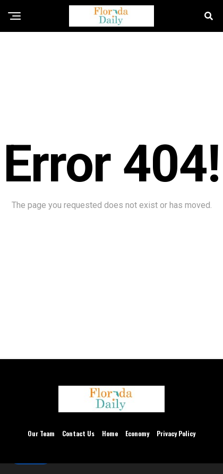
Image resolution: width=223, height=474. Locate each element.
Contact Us (78, 433)
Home (110, 433)
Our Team (41, 433)
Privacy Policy (176, 433)
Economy (137, 433)
